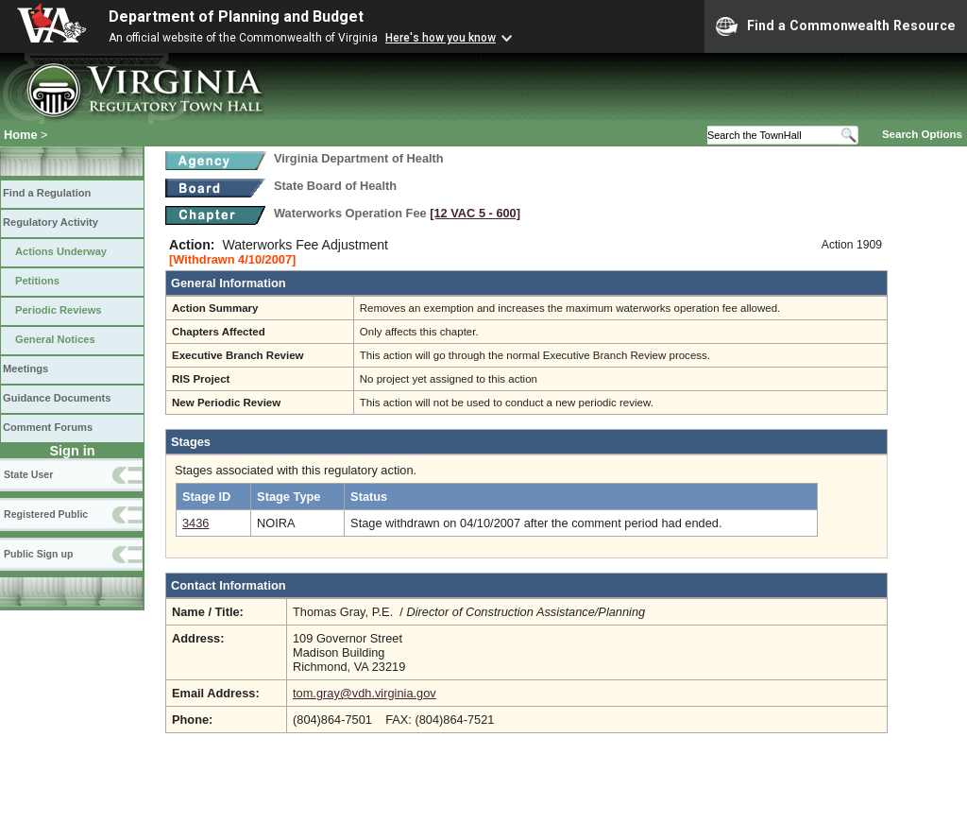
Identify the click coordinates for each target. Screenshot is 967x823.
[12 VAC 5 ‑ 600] (475, 213)
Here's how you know (440, 37)
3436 (195, 523)
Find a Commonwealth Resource (836, 26)
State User (28, 474)
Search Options (922, 134)
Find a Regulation (47, 192)
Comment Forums (48, 427)
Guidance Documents (56, 397)
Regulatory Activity (50, 222)
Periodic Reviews (58, 310)
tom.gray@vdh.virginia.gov (364, 693)
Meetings (25, 368)
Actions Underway (61, 251)
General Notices (55, 339)
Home (21, 135)
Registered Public (46, 514)
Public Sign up (38, 553)
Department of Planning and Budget (236, 17)
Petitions (37, 280)
